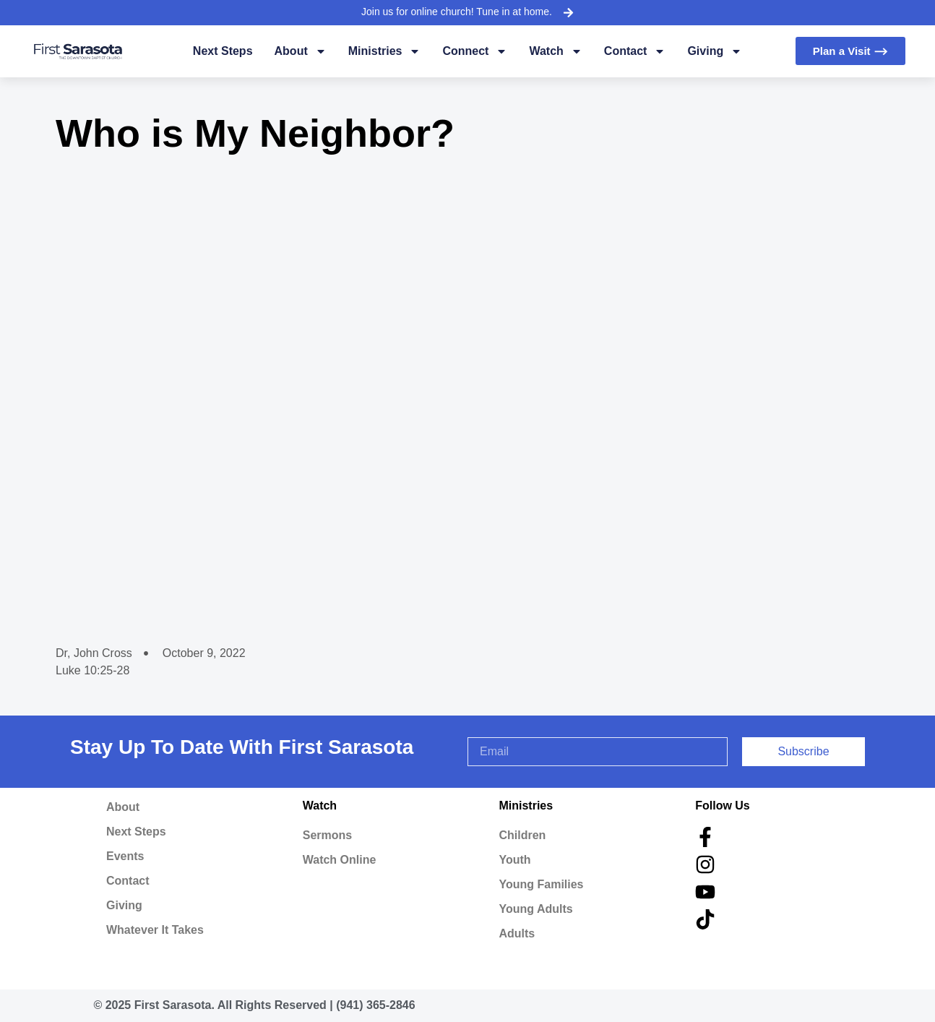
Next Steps (223, 51)
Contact (635, 51)
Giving (714, 51)
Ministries (384, 51)
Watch (555, 51)
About (301, 51)
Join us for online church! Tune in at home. (456, 11)
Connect (474, 51)
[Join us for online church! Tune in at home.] (568, 12)
